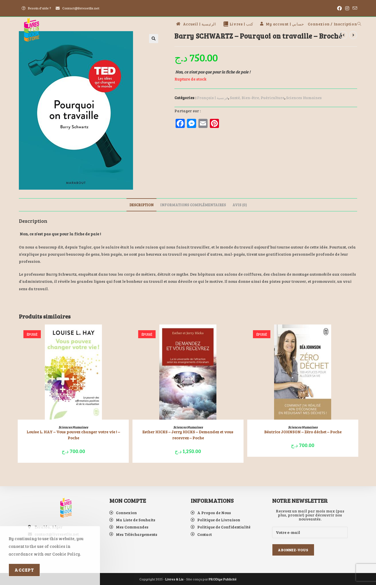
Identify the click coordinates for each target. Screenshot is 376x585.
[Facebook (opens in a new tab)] (339, 8)
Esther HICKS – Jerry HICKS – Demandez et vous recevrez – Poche (187, 434)
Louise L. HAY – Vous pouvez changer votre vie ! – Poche (73, 434)
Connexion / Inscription (332, 24)
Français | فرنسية (212, 97)
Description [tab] (141, 204)
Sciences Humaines (304, 97)
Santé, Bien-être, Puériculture (257, 97)
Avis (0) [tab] (239, 204)
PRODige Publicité (223, 579)
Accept (24, 570)
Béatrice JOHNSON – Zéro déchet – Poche (302, 431)
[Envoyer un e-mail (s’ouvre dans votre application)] (354, 8)
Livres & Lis (174, 579)
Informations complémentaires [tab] (193, 204)
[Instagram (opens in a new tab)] (347, 8)
